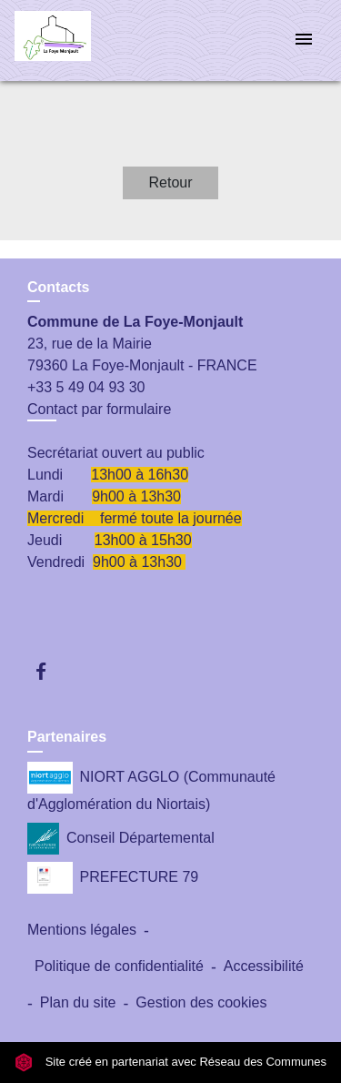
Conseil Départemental (121, 839)
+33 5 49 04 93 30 (86, 387)
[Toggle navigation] (303, 40)
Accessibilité (264, 966)
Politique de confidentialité (119, 966)
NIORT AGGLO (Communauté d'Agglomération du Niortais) (151, 787)
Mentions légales (81, 929)
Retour (170, 182)
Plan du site (78, 1002)
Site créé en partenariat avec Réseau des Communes (170, 1061)
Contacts (58, 287)
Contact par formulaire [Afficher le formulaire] (99, 409)
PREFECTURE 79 (112, 878)
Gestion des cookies (200, 1002)
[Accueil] (83, 40)
